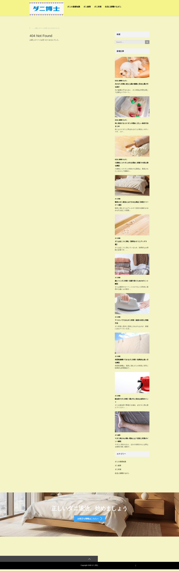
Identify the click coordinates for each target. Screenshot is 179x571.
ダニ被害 (87, 7)
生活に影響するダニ (113, 7)
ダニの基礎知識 (73, 7)
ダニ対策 (97, 7)
